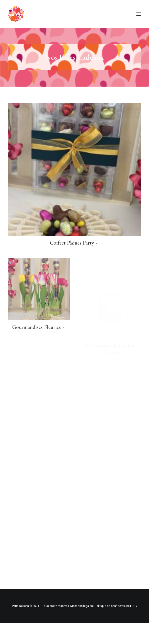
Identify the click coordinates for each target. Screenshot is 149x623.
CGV (134, 606)
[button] (138, 14)
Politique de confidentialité (112, 606)
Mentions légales (81, 606)
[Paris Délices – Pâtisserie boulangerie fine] (16, 14)
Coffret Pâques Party (74, 243)
